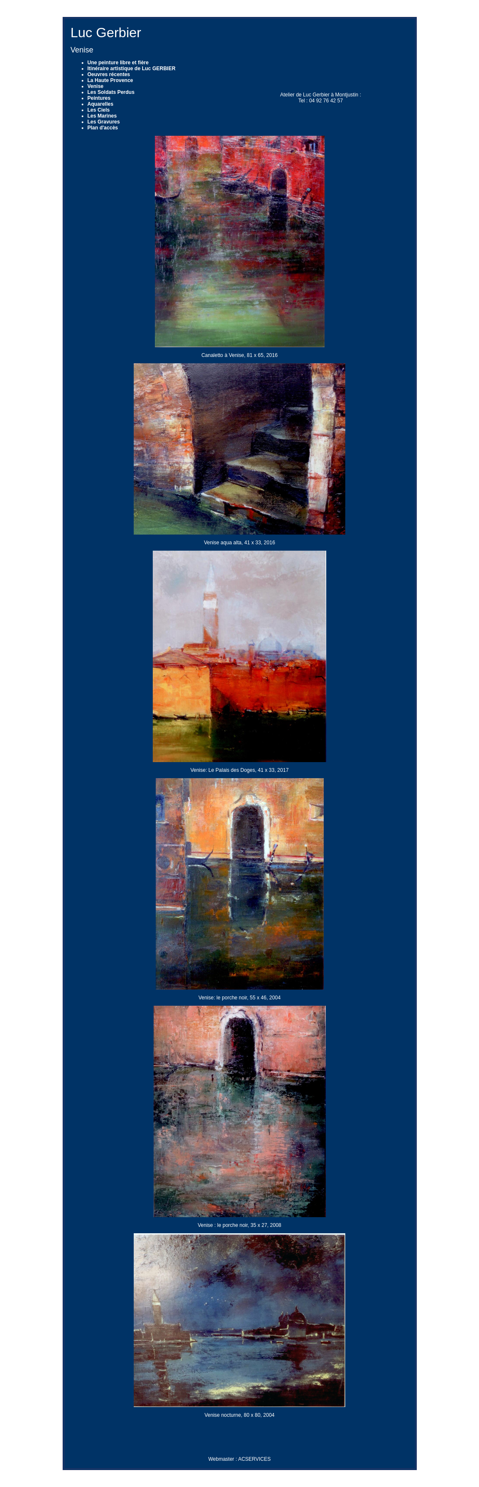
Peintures (99, 98)
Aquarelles (100, 104)
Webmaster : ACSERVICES (239, 1459)
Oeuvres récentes (109, 74)
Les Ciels (99, 110)
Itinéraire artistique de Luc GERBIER (132, 68)
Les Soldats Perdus (111, 92)
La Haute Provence (110, 80)
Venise (96, 86)
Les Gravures (104, 122)
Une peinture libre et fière (118, 63)
